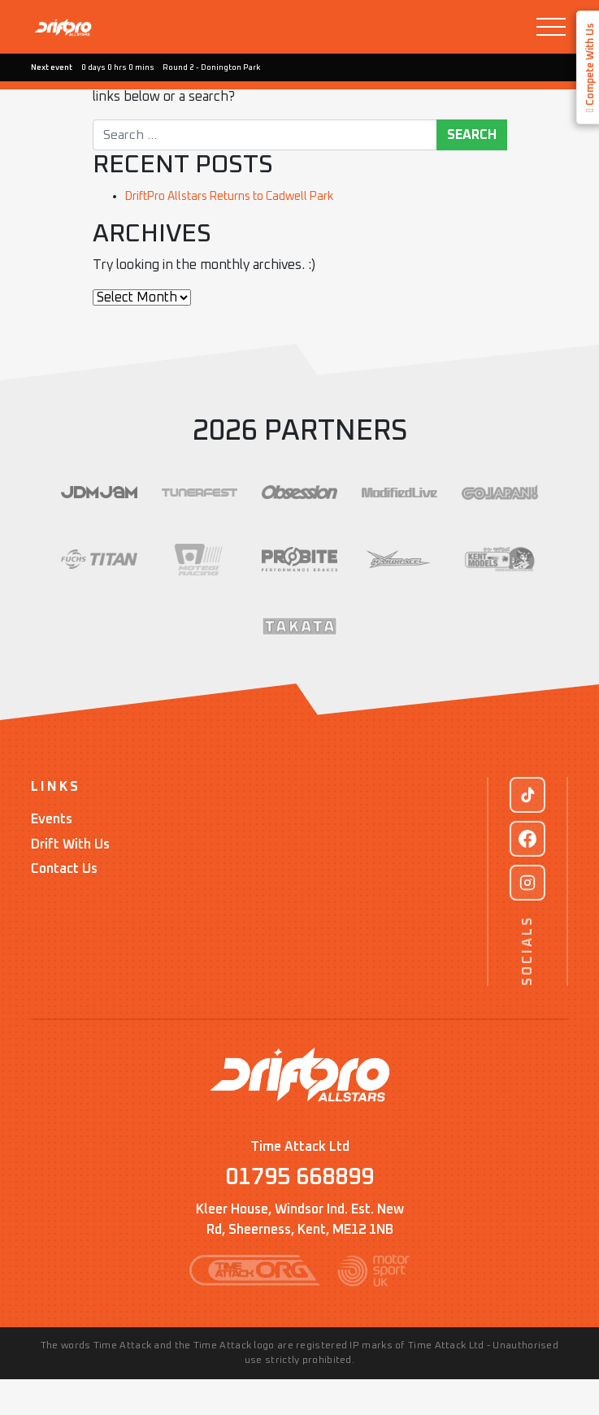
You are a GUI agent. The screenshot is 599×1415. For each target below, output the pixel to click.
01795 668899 (299, 1212)
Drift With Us (70, 877)
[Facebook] (527, 872)
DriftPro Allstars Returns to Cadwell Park (245, 195)
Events (51, 853)
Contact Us (64, 902)
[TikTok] (527, 828)
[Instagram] (527, 916)
